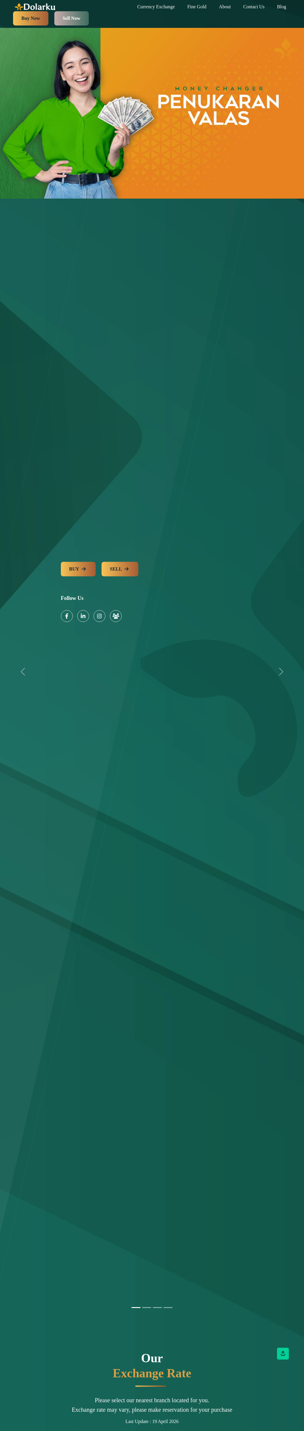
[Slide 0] (136, 1307)
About (225, 6)
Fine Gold (196, 6)
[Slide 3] (168, 1307)
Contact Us (254, 6)
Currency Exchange (156, 6)
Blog (281, 6)
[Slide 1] (146, 1307)
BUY (78, 569)
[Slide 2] (157, 1307)
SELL (120, 569)
